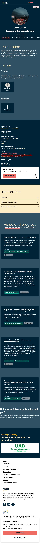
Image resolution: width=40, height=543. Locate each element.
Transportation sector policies (12, 398)
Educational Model (10, 483)
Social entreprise (9, 360)
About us (6, 464)
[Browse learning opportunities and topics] (38, 2)
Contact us (7, 466)
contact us (9, 176)
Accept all (20, 533)
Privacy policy (8, 477)
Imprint (5, 480)
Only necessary (20, 538)
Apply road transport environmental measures (16, 251)
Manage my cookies (10, 469)
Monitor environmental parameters (13, 323)
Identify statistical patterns (11, 292)
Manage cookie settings (12, 528)
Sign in (30, 2)
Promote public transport (21, 360)
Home (5, 461)
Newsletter (7, 472)
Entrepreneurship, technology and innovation (16, 155)
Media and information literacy (12, 156)
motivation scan (11, 416)
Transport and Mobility (9, 153)
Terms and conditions (11, 475)
